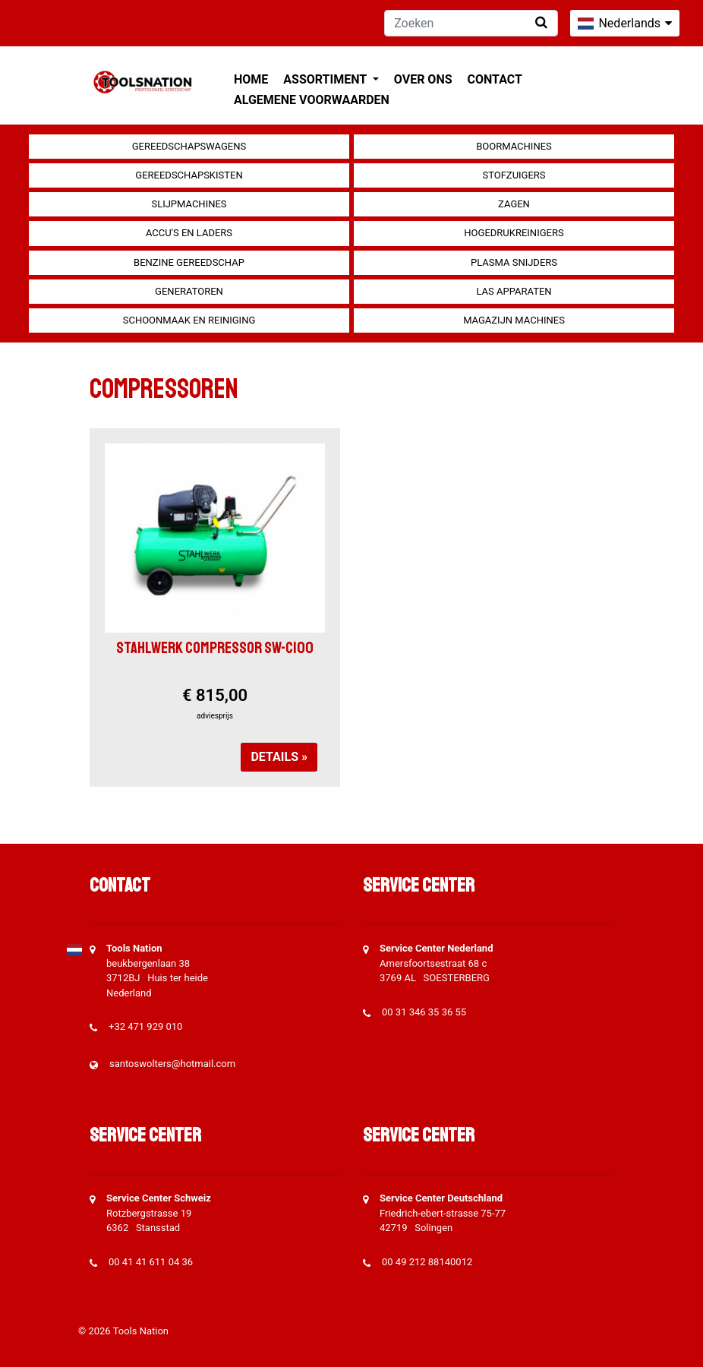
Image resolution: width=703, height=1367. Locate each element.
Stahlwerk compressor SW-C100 (215, 648)
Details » (279, 757)
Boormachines (514, 146)
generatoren (189, 291)
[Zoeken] (471, 23)
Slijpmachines (188, 204)
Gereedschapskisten (188, 175)
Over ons (423, 79)
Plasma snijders (514, 262)
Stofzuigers (513, 175)
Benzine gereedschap (189, 262)
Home (251, 79)
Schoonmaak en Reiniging (189, 320)
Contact (495, 79)
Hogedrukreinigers (513, 232)
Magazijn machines (514, 320)
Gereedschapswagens (189, 146)
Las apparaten (513, 291)
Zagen (514, 204)
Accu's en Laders (189, 232)
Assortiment (326, 79)
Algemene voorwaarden (311, 100)
